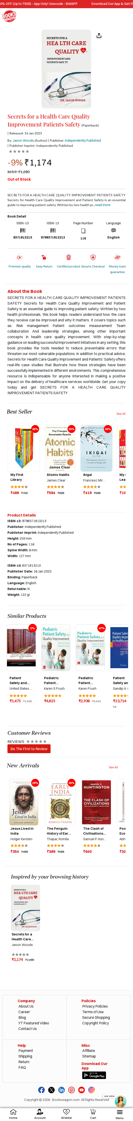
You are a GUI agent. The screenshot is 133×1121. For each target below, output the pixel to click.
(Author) (41, 140)
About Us (26, 1006)
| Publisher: (74, 140)
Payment (25, 1050)
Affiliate (88, 1050)
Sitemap (89, 1056)
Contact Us (27, 1028)
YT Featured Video (33, 1023)
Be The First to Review (29, 748)
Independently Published (83, 140)
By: (20, 140)
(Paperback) (90, 125)
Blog (22, 1017)
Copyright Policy (95, 1023)
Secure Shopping (96, 1017)
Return (23, 1061)
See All (121, 413)
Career (24, 1011)
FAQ (22, 1067)
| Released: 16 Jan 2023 (24, 133)
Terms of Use (93, 1011)
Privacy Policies (95, 1006)
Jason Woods (23, 140)
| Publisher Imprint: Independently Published (40, 146)
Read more (102, 205)
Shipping (25, 1056)
